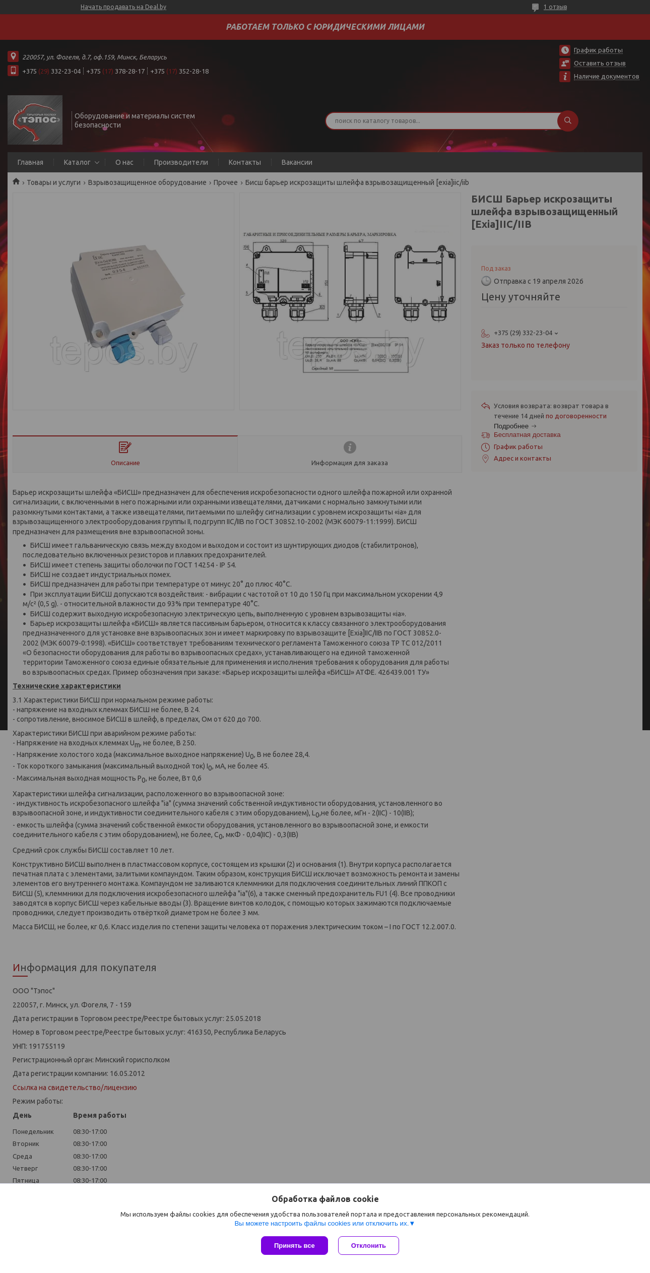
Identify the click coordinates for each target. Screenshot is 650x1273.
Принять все (294, 1245)
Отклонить (368, 1245)
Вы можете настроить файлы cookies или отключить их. (321, 1223)
